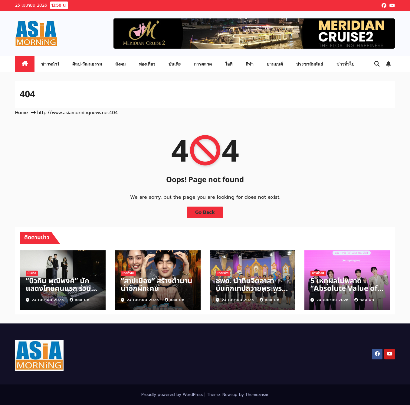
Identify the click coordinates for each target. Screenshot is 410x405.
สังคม (120, 63)
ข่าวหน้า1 (50, 63)
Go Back (205, 212)
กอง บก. (80, 300)
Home (21, 112)
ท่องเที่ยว (147, 63)
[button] (377, 64)
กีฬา (250, 63)
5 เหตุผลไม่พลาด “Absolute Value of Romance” (343, 289)
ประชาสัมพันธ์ (309, 63)
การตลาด (203, 63)
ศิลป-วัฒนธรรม (87, 63)
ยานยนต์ (275, 63)
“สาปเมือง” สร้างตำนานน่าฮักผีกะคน (156, 285)
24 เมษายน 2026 (48, 300)
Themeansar (256, 394)
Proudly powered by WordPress (173, 394)
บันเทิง (175, 63)
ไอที (228, 63)
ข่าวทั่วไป (345, 63)
